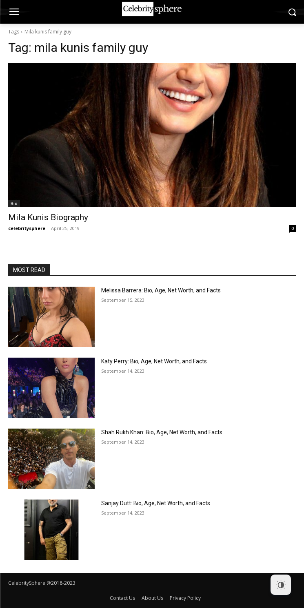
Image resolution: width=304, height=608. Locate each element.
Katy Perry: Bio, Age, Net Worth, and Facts (154, 361)
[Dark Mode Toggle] (281, 585)
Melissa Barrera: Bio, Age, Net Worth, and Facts (161, 290)
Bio (14, 203)
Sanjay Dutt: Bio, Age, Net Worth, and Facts (155, 503)
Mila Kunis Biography (48, 217)
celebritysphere (26, 228)
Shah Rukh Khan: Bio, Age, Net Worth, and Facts (161, 432)
